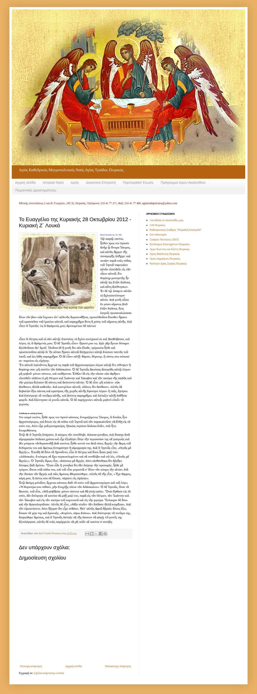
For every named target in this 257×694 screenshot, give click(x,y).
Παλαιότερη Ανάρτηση (118, 666)
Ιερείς (75, 182)
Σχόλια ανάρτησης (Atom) (49, 673)
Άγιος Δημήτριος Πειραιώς (165, 258)
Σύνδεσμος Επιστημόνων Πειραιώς (170, 244)
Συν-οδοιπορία (158, 234)
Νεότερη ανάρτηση (31, 666)
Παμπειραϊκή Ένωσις (138, 182)
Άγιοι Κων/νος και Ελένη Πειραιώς (170, 249)
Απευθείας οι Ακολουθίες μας (166, 220)
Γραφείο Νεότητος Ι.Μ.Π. (164, 239)
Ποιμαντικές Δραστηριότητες (35, 190)
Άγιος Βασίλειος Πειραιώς (165, 254)
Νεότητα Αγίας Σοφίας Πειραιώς (168, 263)
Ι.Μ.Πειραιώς (157, 225)
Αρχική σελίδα (25, 182)
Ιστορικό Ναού (53, 182)
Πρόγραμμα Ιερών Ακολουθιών (183, 182)
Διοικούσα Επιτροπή (101, 182)
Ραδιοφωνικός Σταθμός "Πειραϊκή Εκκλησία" (176, 229)
